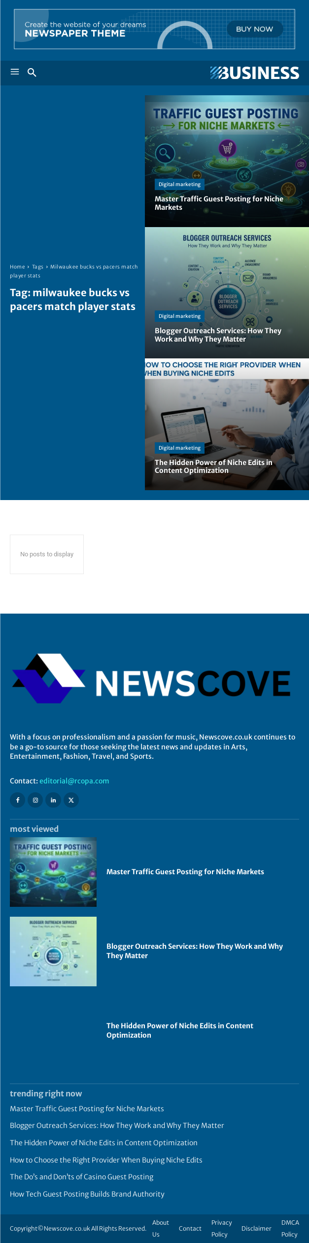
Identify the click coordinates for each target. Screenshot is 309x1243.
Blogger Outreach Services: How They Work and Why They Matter (117, 1125)
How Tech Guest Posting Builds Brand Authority (87, 1194)
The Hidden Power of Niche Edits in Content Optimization (104, 1142)
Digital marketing (180, 184)
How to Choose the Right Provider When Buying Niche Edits (106, 1160)
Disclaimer (256, 1228)
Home (17, 267)
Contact (190, 1228)
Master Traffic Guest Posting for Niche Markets (185, 871)
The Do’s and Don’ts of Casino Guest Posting (81, 1176)
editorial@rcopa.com (74, 781)
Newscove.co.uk (67, 1228)
